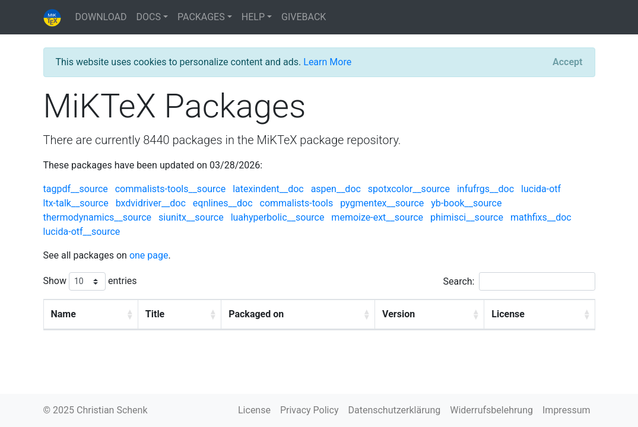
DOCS (149, 17)
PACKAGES (201, 17)
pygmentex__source (382, 203)
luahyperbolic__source (278, 217)
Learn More (327, 62)
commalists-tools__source (170, 189)
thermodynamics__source (97, 217)
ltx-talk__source (76, 203)
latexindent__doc (268, 189)
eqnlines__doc (223, 203)
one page (149, 255)
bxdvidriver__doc (151, 203)
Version (398, 314)
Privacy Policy (309, 410)
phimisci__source (466, 217)
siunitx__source (191, 217)
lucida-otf (541, 189)
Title (154, 314)
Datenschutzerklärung (394, 410)
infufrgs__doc (485, 189)
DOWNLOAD (101, 17)
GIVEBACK (303, 17)
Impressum (566, 410)
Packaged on (256, 314)
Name (63, 314)
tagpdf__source (75, 189)
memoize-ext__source (377, 217)
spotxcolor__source (409, 189)
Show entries (90, 281)
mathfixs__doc (541, 217)
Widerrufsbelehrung (491, 410)
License (508, 314)
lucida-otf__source (81, 231)
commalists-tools (297, 203)
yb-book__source (466, 203)
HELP (253, 17)
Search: (519, 281)
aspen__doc (336, 189)
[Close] (567, 62)
